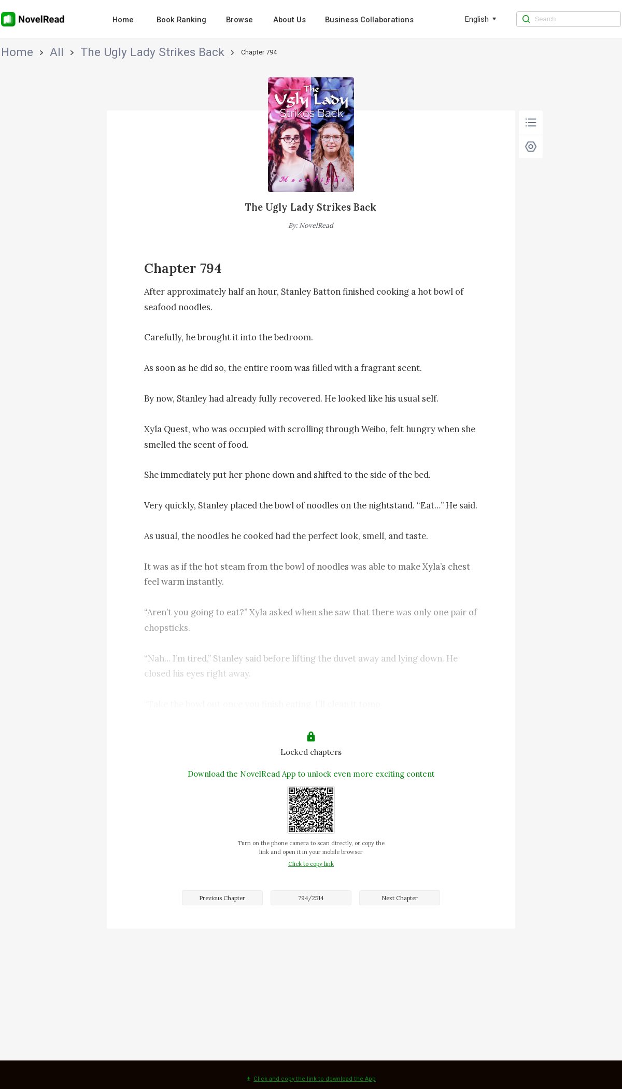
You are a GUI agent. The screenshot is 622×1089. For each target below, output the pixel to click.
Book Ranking (181, 19)
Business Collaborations (369, 19)
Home (123, 19)
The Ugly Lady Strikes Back (89, 52)
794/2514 (310, 898)
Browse (239, 19)
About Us (289, 19)
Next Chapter (399, 898)
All (34, 52)
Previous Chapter (222, 898)
